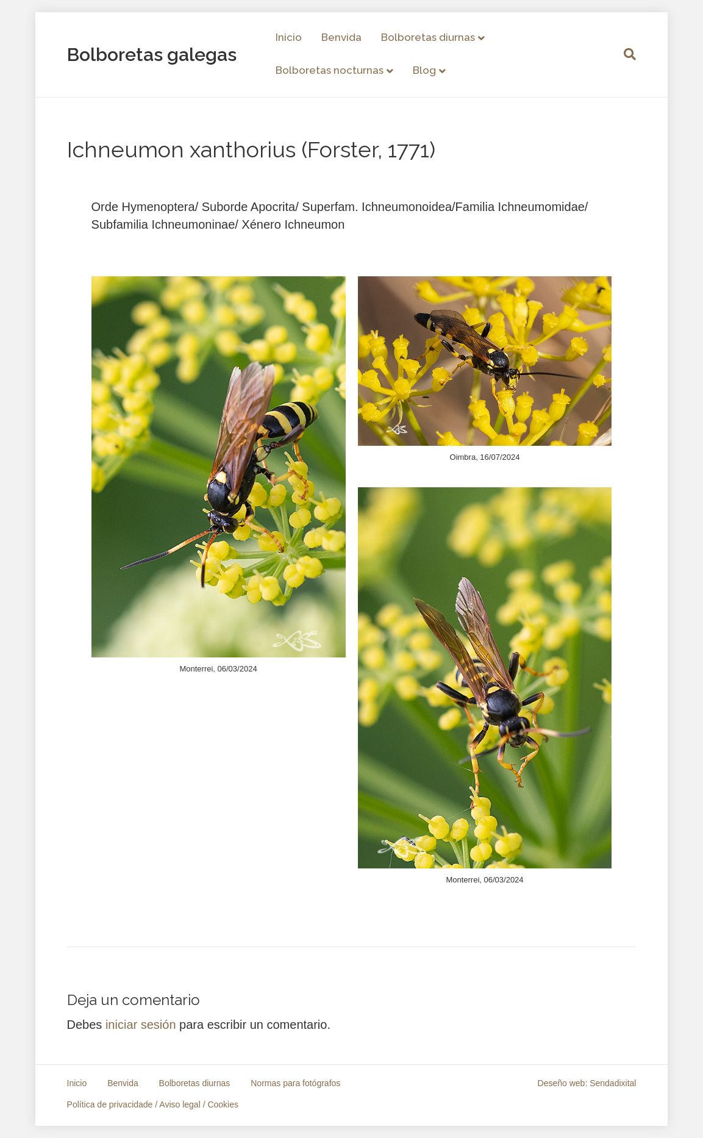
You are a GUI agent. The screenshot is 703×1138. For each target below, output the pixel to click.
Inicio (289, 37)
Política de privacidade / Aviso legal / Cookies (152, 1104)
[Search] (625, 54)
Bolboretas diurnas (428, 37)
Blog (424, 70)
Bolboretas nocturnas (330, 70)
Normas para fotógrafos (295, 1083)
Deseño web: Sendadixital (587, 1083)
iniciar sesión (140, 1024)
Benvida (341, 37)
